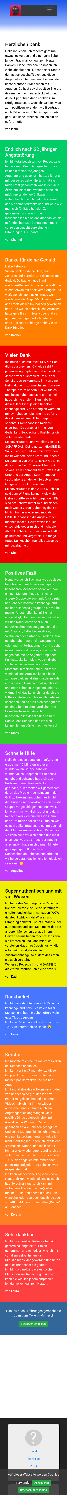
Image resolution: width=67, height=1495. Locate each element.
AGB (33, 1466)
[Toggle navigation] (49, 10)
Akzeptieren (41, 1482)
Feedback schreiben (33, 1323)
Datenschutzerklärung (33, 1490)
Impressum (33, 1458)
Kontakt (33, 1451)
